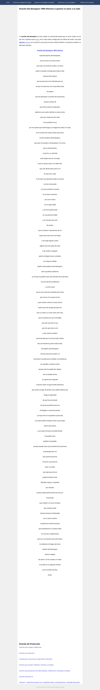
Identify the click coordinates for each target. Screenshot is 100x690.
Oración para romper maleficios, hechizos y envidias (36, 665)
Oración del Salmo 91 (26, 677)
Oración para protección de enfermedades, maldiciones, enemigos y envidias (44, 671)
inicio (8, 2)
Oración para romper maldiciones (30, 647)
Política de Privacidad (87, 2)
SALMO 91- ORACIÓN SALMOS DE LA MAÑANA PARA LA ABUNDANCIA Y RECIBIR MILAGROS (49, 682)
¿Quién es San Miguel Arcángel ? (44, 2)
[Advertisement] (50, 22)
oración (24, 42)
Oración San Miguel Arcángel (22, 2)
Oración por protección (26, 653)
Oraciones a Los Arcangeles (68, 2)
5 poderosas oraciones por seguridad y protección (35, 659)
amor (38, 39)
